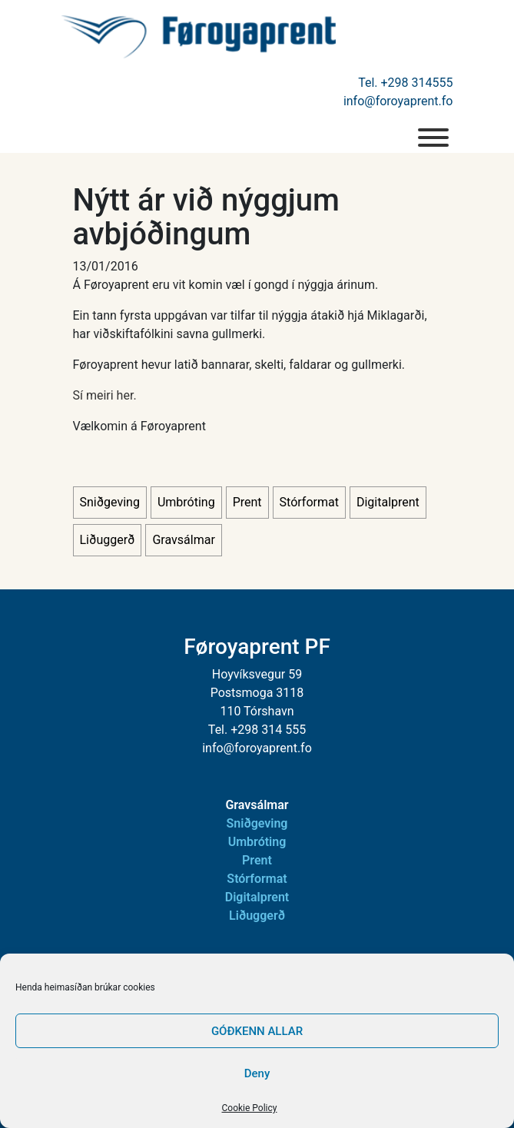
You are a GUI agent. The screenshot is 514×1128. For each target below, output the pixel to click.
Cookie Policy (249, 1108)
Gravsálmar (183, 539)
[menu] (433, 137)
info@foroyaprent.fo (398, 101)
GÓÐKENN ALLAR (257, 1031)
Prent (247, 502)
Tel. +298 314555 (405, 82)
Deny (257, 1073)
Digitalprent (387, 502)
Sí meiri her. (105, 395)
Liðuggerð (107, 539)
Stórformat (309, 502)
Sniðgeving (110, 502)
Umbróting (186, 502)
